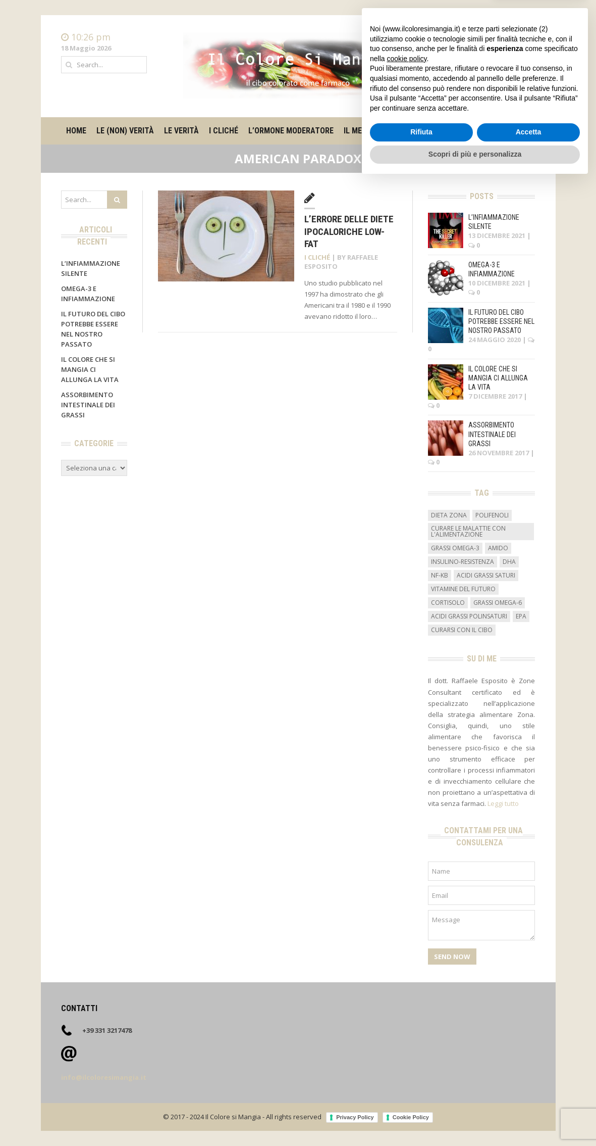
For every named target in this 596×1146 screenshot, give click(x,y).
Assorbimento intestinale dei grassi (88, 404)
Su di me (458, 130)
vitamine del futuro (463, 589)
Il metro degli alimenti (389, 130)
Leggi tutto (503, 803)
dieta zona (449, 515)
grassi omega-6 (497, 602)
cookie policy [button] (406, 1023)
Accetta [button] (528, 1096)
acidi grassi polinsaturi (469, 616)
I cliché (223, 130)
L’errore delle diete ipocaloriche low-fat (349, 231)
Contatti (522, 47)
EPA (521, 616)
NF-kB (439, 575)
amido (498, 548)
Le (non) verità (125, 130)
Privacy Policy (355, 1117)
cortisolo (448, 602)
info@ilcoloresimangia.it (103, 1077)
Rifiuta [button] (421, 1096)
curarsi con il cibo (462, 630)
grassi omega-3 (455, 548)
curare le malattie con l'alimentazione (468, 531)
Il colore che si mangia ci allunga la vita (90, 369)
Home (525, 37)
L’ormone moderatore (291, 130)
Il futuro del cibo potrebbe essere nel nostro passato (501, 321)
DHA (509, 561)
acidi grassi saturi (486, 575)
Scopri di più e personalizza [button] (474, 1118)
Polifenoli (492, 515)
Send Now (452, 956)
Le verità (181, 130)
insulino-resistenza (462, 561)
